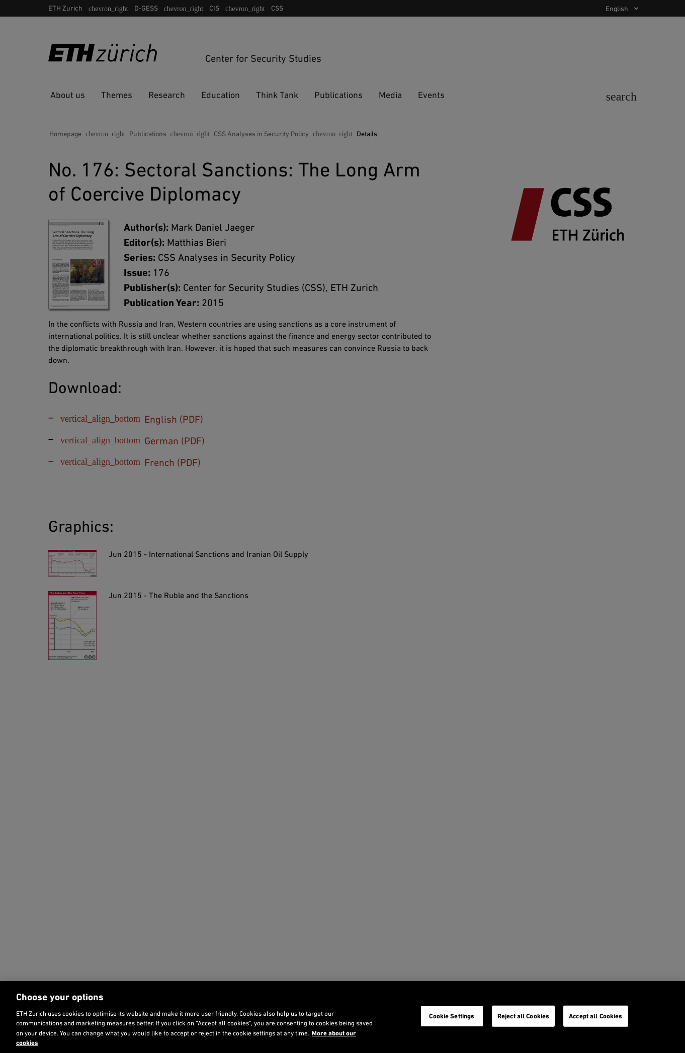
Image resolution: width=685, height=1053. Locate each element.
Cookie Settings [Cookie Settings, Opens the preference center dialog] (451, 1016)
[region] (342, 1017)
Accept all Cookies (595, 1016)
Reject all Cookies (523, 1016)
